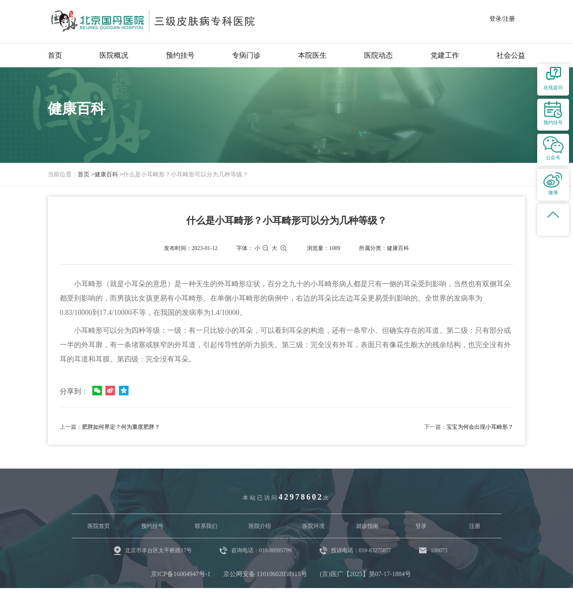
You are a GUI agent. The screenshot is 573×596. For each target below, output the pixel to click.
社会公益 (511, 55)
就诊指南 (367, 526)
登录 (421, 526)
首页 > (86, 174)
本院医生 (312, 55)
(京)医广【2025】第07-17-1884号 (365, 574)
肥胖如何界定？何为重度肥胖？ (121, 427)
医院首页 (99, 526)
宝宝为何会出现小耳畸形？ (479, 427)
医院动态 (378, 55)
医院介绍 (260, 526)
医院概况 (113, 55)
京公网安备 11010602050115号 (265, 574)
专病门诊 (246, 55)
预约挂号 (180, 55)
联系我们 (206, 526)
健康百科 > (108, 174)
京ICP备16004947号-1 (180, 574)
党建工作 (445, 55)
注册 (474, 526)
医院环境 (313, 526)
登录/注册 (502, 19)
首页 (55, 55)
